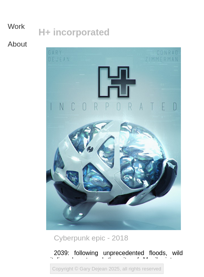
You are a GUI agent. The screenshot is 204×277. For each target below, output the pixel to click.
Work (16, 26)
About (17, 44)
